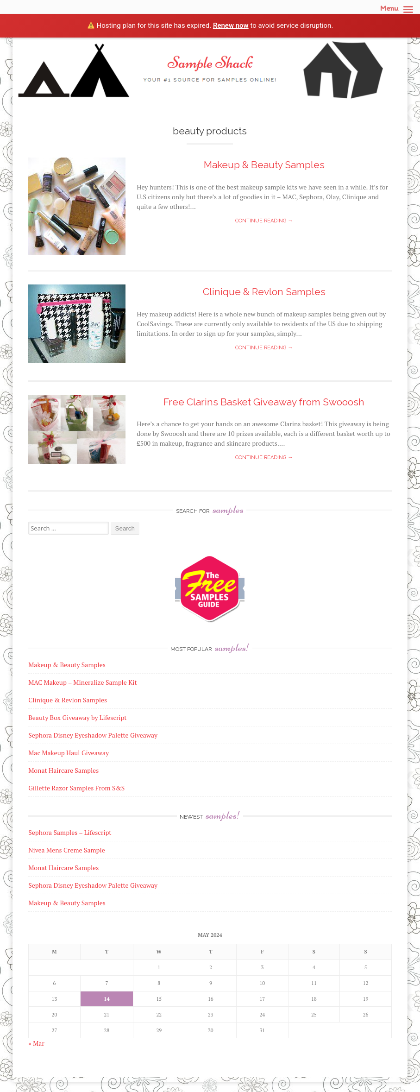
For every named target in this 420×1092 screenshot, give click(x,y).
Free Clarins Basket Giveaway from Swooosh (263, 402)
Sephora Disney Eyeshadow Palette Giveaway (92, 885)
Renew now (231, 25)
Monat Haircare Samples (63, 867)
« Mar (36, 1043)
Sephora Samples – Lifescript (69, 832)
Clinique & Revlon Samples (264, 291)
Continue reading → (264, 221)
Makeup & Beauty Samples (264, 164)
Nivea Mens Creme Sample (66, 850)
